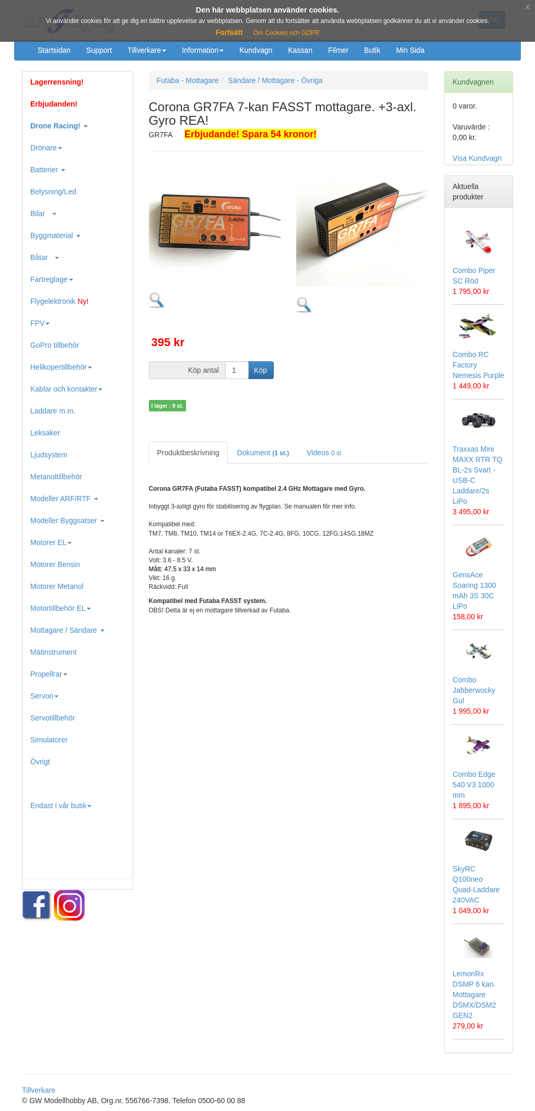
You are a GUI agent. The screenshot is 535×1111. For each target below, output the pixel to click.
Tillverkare (146, 50)
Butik (372, 50)
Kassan (300, 50)
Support (99, 50)
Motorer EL (51, 542)
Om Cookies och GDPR (286, 33)
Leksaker (45, 433)
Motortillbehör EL (60, 608)
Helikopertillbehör (61, 367)
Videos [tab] (324, 452)
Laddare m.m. (52, 411)
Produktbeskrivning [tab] (188, 452)
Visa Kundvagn (477, 158)
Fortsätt (229, 32)
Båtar (44, 257)
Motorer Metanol (57, 586)
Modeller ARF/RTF (64, 498)
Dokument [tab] (263, 452)
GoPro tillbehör (54, 345)
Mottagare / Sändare (67, 630)
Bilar (43, 213)
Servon (44, 696)
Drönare (46, 148)
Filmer (338, 50)
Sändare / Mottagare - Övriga (275, 80)
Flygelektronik (59, 301)
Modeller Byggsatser (67, 520)
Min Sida (410, 50)
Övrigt (40, 762)
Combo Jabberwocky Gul (473, 690)
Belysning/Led (53, 191)
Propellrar (48, 674)
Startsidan (54, 50)
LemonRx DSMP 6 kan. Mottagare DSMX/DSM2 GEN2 (474, 995)
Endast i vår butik (60, 805)
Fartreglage (51, 279)
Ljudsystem (48, 455)
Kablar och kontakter (66, 389)
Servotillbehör (52, 718)
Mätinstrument (53, 652)
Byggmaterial (55, 235)
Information (203, 50)
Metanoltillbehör (56, 476)
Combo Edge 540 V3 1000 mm (473, 784)
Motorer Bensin (55, 564)
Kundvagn (255, 50)
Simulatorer (49, 740)
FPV (40, 323)
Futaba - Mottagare (188, 80)
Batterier (47, 170)
